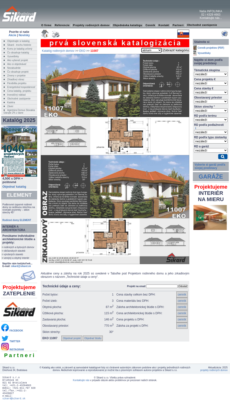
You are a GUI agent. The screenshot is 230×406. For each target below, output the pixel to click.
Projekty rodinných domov (91, 25)
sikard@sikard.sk (21, 266)
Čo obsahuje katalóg (18, 52)
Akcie (12, 35)
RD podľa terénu (205, 115)
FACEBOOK (12, 330)
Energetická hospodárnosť (21, 87)
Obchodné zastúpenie (202, 24)
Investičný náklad (16, 94)
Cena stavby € (203, 88)
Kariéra (11, 102)
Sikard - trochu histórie (19, 45)
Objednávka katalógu (127, 25)
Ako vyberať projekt (17, 60)
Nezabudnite (14, 68)
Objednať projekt (71, 338)
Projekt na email (136, 286)
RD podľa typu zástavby (210, 137)
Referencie (62, 25)
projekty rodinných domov (214, 370)
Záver (10, 106)
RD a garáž (201, 146)
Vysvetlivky (13, 56)
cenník (182, 294)
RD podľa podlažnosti (209, 126)
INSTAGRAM (12, 349)
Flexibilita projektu (16, 83)
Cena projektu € (205, 79)
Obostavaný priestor (208, 97)
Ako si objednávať (16, 64)
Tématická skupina (207, 70)
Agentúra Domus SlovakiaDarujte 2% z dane (19, 111)
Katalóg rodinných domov (58, 50)
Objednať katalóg (14, 186)
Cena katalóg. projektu (19, 91)
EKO (82, 50)
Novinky (24, 35)
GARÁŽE (211, 176)
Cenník (150, 25)
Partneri (178, 25)
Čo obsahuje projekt (18, 71)
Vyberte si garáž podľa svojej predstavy (210, 166)
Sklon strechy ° (204, 106)
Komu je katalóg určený (19, 48)
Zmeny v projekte (16, 75)
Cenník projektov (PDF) (211, 47)
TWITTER (10, 341)
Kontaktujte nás (81, 380)
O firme (46, 25)
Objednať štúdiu (92, 338)
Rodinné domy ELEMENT (16, 220)
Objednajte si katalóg (18, 41)
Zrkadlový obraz (15, 79)
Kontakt (163, 25)
